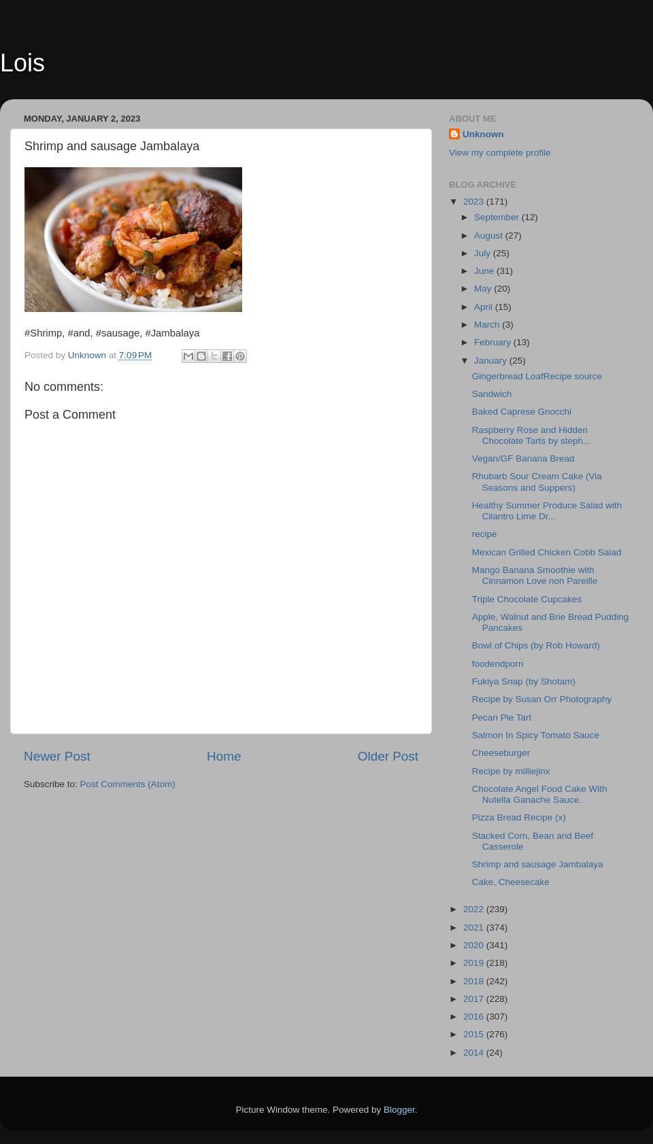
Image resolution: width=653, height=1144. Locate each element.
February (494, 342)
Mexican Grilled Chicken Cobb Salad (547, 552)
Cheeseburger (501, 753)
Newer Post (57, 756)
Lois (22, 63)
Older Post (388, 756)
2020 (474, 945)
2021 (474, 927)
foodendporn (498, 664)
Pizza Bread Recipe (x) (519, 817)
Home (224, 756)
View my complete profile (500, 153)
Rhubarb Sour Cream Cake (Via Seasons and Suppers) (537, 481)
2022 (474, 909)
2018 (474, 981)
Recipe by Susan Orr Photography (542, 699)
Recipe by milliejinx (511, 771)
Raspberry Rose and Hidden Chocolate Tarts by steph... (531, 435)
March (488, 324)
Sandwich (492, 394)
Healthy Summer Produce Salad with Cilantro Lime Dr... (547, 510)
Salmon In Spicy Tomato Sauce (535, 735)
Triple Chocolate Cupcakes (527, 599)
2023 (474, 201)
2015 (474, 1034)
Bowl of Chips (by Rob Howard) (536, 645)
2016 (474, 1016)
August (489, 235)
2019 (474, 963)
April (484, 307)
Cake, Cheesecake (511, 882)
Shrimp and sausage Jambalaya (537, 864)
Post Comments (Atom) (127, 784)
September (498, 217)
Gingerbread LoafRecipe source (537, 376)
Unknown (483, 134)
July (483, 253)
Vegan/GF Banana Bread (523, 458)
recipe (484, 534)
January (491, 361)
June (485, 271)
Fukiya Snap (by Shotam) (526, 681)
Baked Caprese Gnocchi (521, 411)
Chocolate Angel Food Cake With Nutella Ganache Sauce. (539, 794)
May (484, 288)
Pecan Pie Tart (502, 717)
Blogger (399, 1110)
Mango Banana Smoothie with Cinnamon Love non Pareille (535, 575)
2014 (474, 1052)
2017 (474, 999)
